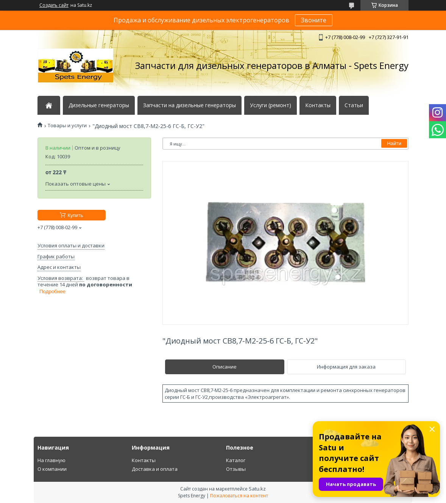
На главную (51, 460)
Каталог (235, 460)
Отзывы (236, 469)
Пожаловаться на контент (239, 495)
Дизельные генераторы (99, 105)
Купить (75, 215)
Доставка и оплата (155, 469)
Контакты (318, 105)
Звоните (313, 20)
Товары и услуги (67, 125)
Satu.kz (257, 488)
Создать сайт (54, 5)
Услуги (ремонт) (270, 105)
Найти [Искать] (394, 143)
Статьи (354, 105)
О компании (52, 469)
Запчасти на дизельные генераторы (189, 105)
